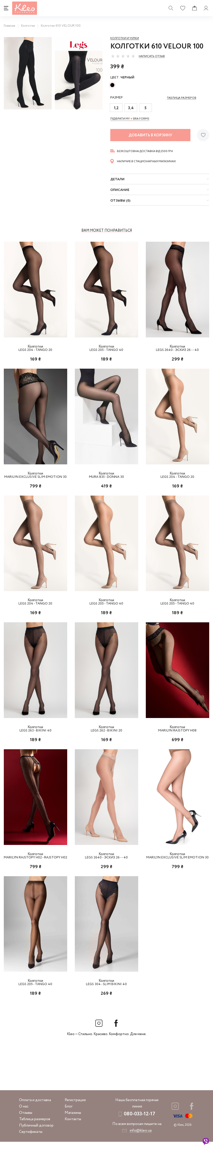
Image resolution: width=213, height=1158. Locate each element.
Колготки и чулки (124, 38)
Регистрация (75, 1116)
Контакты (73, 1135)
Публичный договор (36, 1142)
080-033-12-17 (139, 1130)
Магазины (73, 1129)
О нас (23, 1123)
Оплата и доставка (35, 1116)
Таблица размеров (34, 1135)
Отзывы (25, 1129)
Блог (69, 1123)
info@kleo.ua (141, 1147)
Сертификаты (30, 1148)
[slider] (123, 56)
